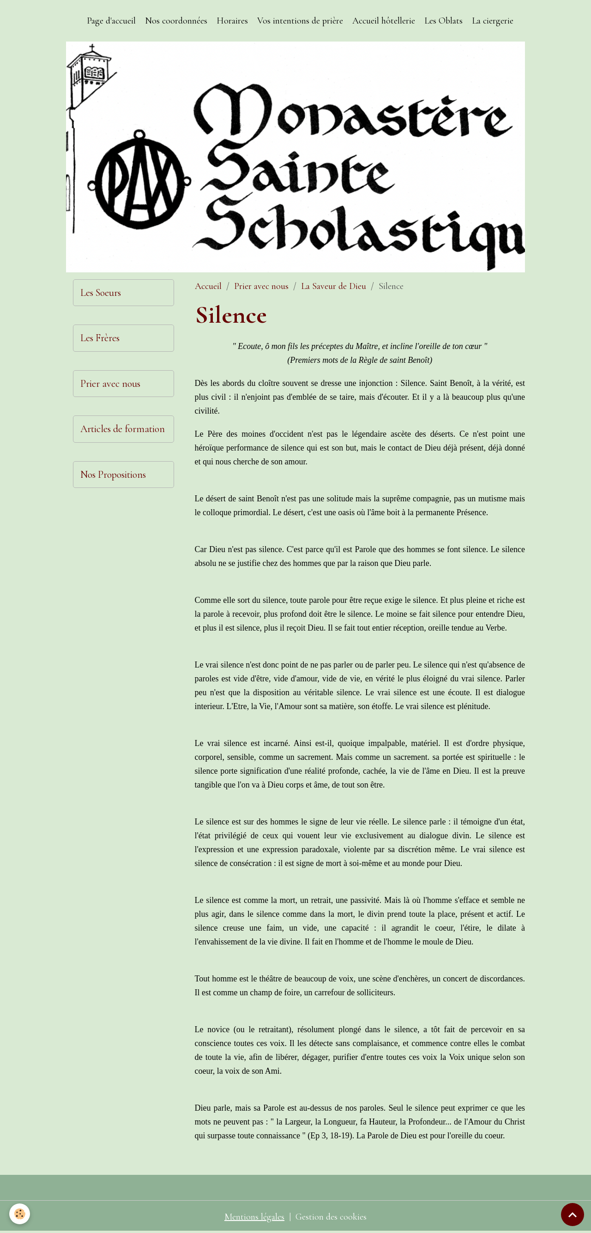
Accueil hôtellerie (383, 20)
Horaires (232, 20)
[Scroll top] (572, 1214)
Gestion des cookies (331, 1216)
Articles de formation (122, 429)
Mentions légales (254, 1216)
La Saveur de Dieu (333, 286)
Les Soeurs (100, 293)
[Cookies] (19, 1213)
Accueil (208, 286)
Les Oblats (443, 20)
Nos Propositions (113, 475)
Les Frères (100, 338)
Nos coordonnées (176, 20)
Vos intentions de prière (300, 20)
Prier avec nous (261, 286)
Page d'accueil (111, 20)
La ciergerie (492, 20)
